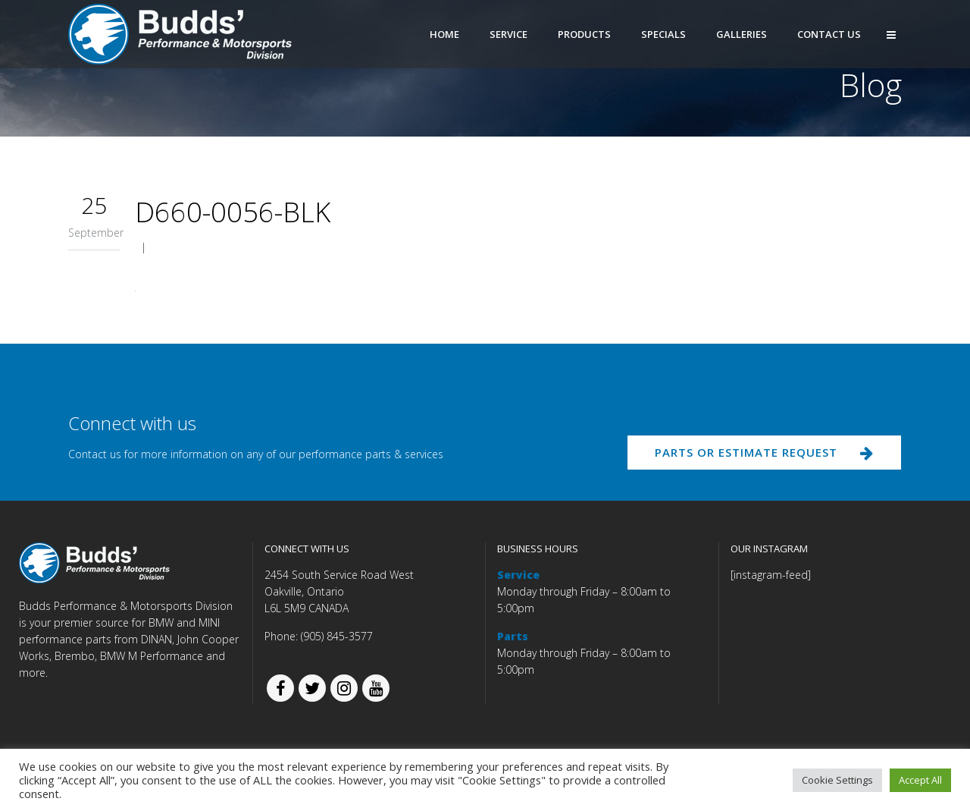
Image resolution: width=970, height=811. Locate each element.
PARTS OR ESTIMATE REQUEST (759, 454)
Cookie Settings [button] (837, 780)
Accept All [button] (920, 780)
